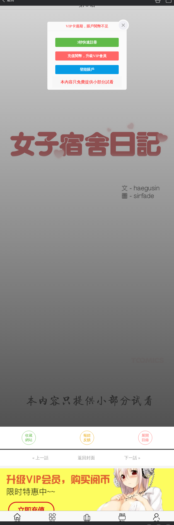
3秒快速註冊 (87, 42)
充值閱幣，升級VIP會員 (87, 56)
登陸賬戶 (87, 69)
